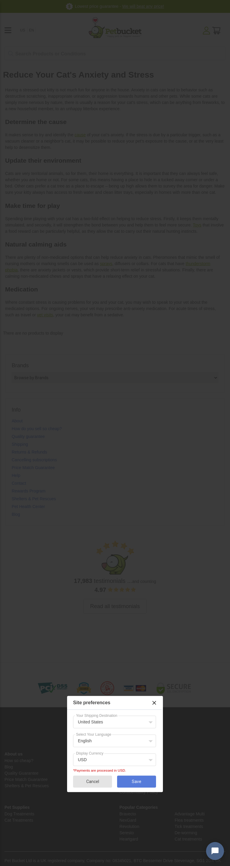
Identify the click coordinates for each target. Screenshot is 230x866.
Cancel (92, 781)
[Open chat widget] (215, 851)
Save (136, 781)
